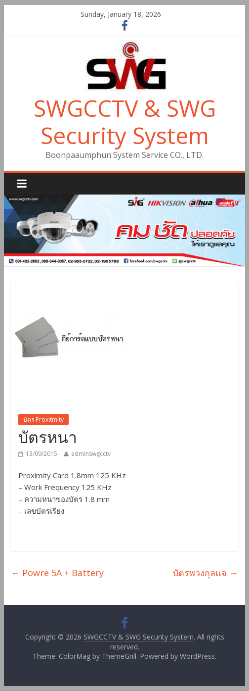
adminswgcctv (91, 453)
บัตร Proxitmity (43, 419)
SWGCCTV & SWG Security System (125, 121)
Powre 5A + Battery (57, 573)
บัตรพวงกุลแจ (205, 573)
